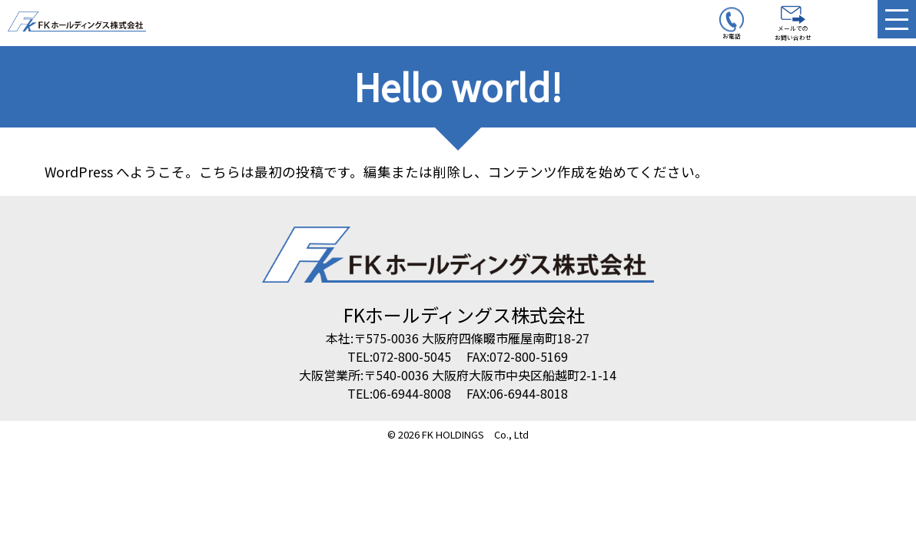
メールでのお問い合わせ (793, 23)
